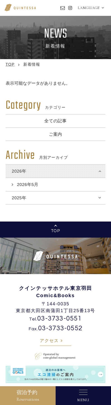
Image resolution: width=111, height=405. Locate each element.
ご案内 (55, 134)
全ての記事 (55, 120)
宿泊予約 (28, 395)
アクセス (49, 340)
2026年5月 (27, 184)
